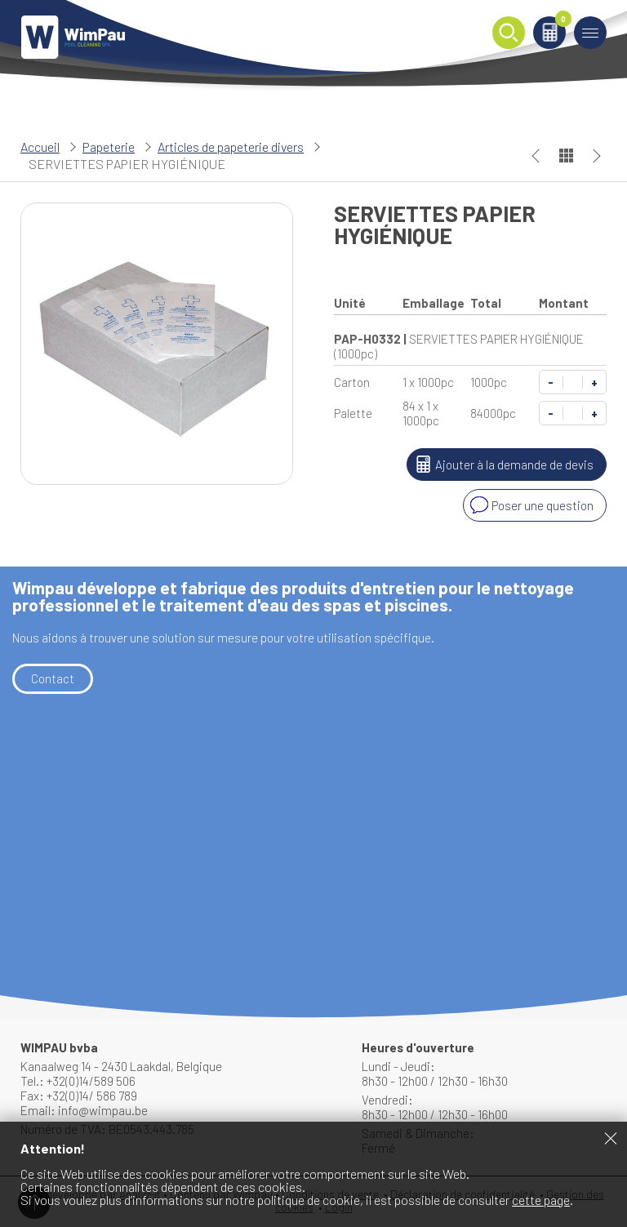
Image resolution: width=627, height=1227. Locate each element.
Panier (560, 21)
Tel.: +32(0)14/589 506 (78, 1081)
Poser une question (530, 505)
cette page (541, 1199)
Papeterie (108, 146)
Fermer (610, 1138)
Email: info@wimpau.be (84, 1110)
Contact (52, 678)
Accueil (40, 146)
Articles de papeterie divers (231, 146)
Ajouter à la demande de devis (502, 464)
